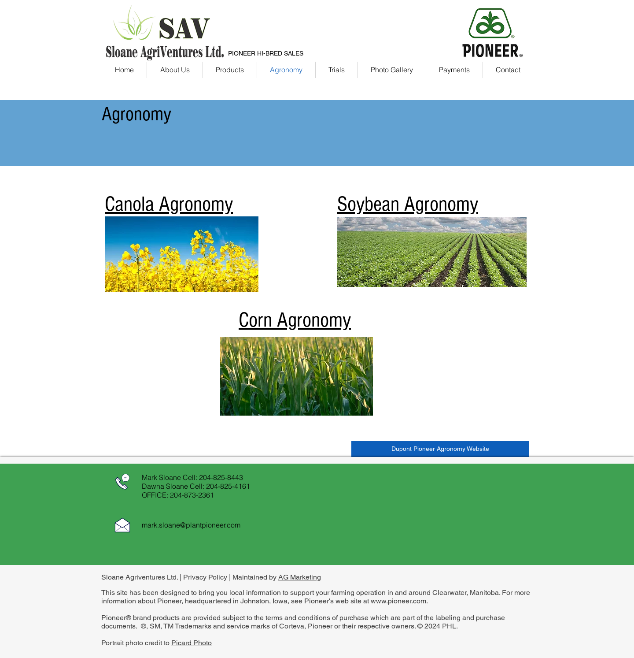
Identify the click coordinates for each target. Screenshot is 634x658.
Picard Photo (191, 643)
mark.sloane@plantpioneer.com (191, 524)
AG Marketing (299, 577)
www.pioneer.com (398, 601)
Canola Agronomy (169, 204)
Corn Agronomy (295, 320)
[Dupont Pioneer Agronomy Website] (440, 449)
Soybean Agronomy (407, 204)
